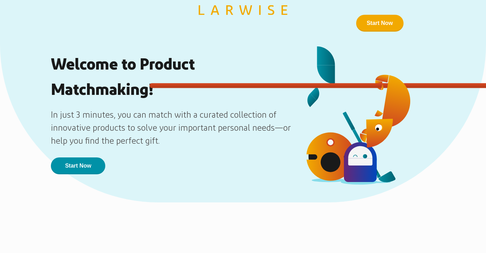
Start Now (380, 23)
